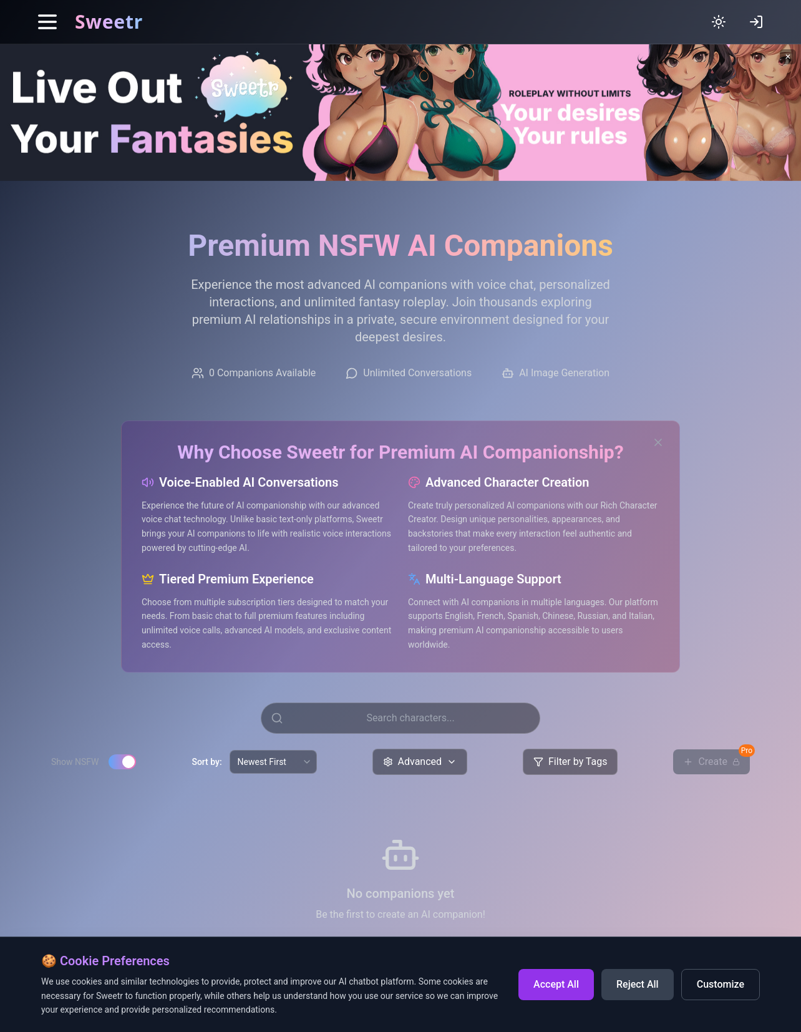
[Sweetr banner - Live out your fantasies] (400, 112)
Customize (720, 984)
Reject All (637, 984)
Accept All (556, 984)
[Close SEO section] (658, 442)
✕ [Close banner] (788, 56)
